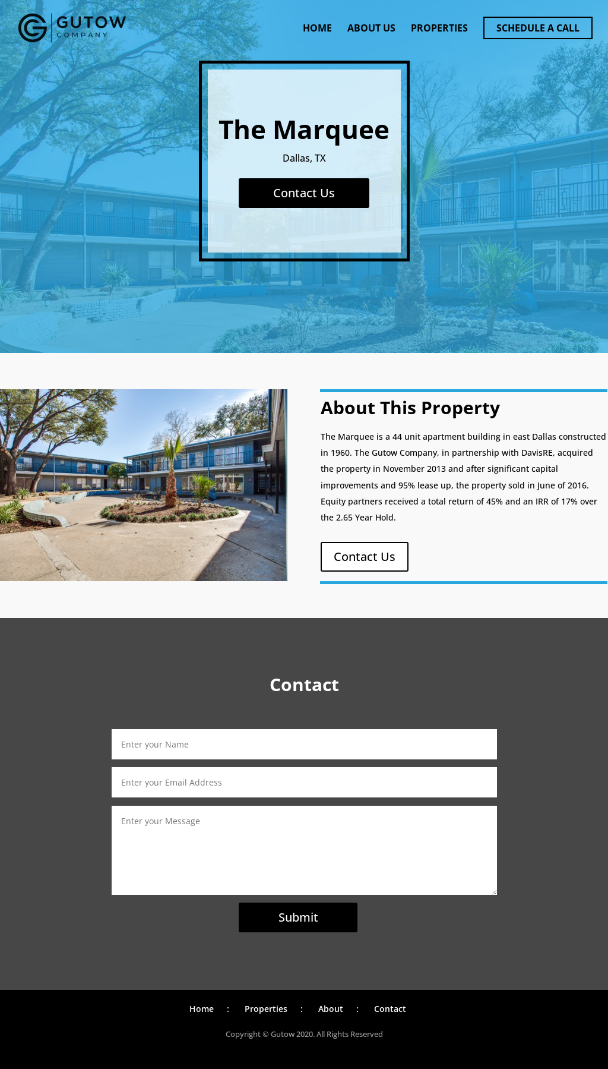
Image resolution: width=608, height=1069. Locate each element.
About (330, 1008)
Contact (390, 1008)
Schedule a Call (538, 27)
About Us (371, 29)
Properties (439, 29)
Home (317, 29)
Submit (298, 917)
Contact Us (304, 193)
